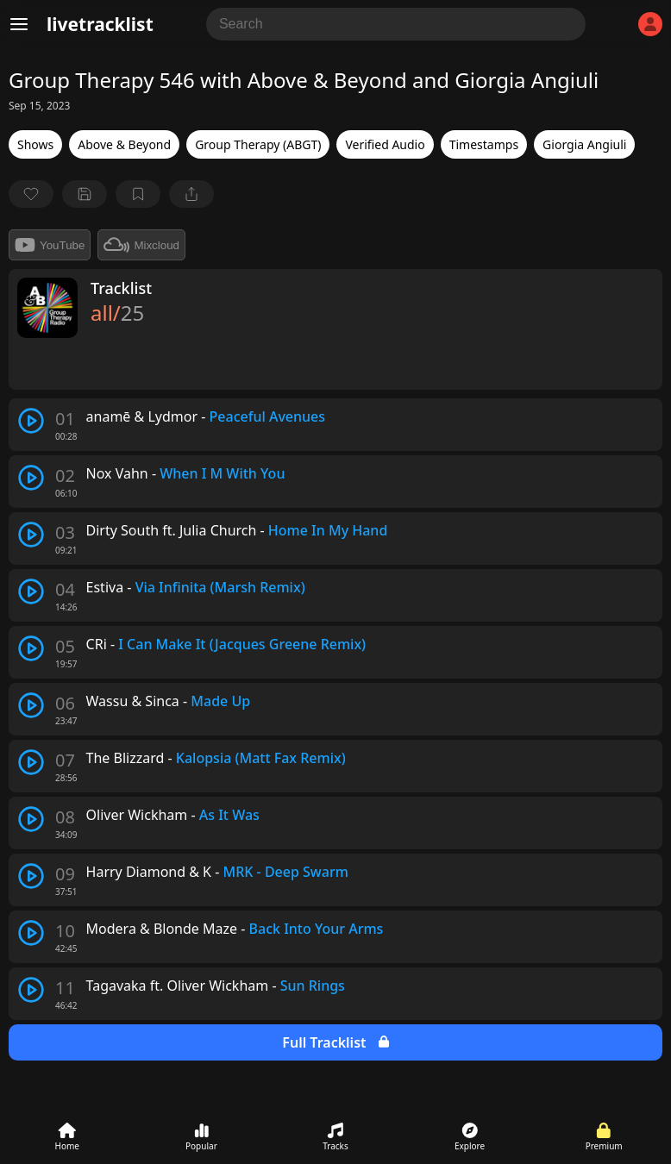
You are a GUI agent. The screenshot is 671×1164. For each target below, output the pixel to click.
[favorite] (31, 194)
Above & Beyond (124, 144)
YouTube (50, 245)
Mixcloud (141, 245)
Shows (35, 144)
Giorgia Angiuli (584, 144)
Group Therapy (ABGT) (258, 144)
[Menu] (19, 24)
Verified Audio (384, 144)
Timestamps (483, 144)
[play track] (31, 421)
